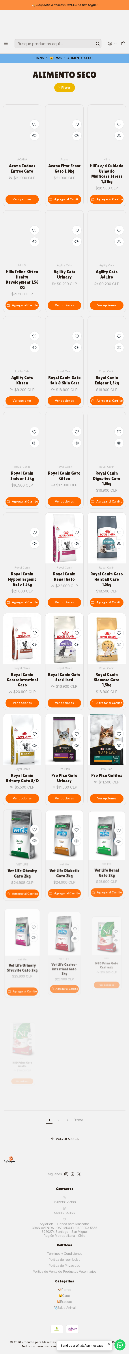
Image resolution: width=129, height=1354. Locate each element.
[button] (64, 87)
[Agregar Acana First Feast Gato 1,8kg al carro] (64, 199)
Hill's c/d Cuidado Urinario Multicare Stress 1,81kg (106, 174)
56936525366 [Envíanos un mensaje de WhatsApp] (64, 1211)
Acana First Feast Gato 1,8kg (64, 168)
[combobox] (58, 43)
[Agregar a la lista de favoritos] (34, 124)
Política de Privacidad (64, 1265)
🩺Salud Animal (65, 1307)
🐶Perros (64, 1290)
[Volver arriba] (64, 1139)
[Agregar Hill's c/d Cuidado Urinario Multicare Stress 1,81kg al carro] (106, 199)
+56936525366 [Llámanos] (64, 1200)
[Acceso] (112, 43)
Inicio (40, 58)
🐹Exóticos (64, 1301)
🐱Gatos (56, 58)
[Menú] (6, 43)
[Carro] (123, 44)
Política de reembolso (64, 1259)
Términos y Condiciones (64, 1253)
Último (78, 1120)
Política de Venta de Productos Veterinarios (64, 1271)
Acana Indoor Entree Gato (22, 168)
